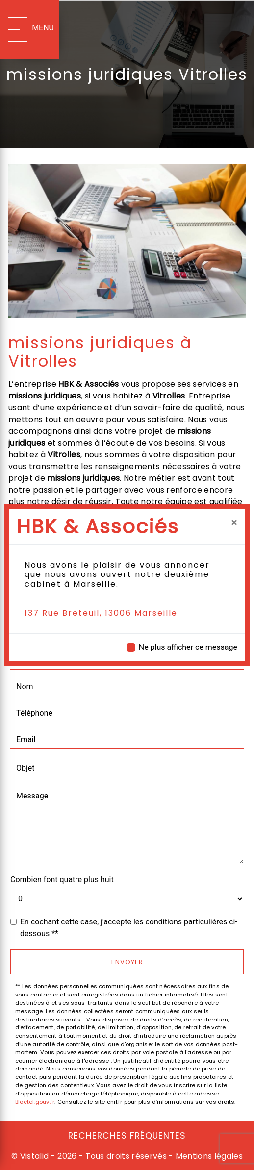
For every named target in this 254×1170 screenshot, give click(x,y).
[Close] (234, 522)
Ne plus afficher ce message (188, 647)
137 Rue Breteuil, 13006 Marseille (101, 613)
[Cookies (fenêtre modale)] (3, 1164)
